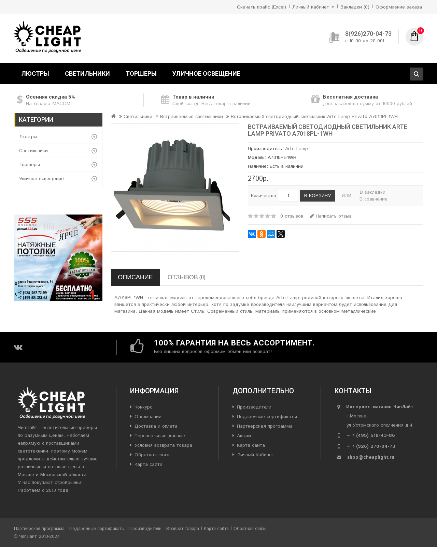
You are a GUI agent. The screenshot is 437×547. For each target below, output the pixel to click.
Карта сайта (149, 464)
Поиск (416, 74)
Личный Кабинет (255, 455)
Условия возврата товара (163, 445)
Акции (244, 435)
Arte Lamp (296, 148)
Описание (135, 277)
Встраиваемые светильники (191, 116)
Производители (254, 407)
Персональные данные (160, 435)
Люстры (35, 73)
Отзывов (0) (187, 277)
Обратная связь (153, 455)
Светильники (87, 73)
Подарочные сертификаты (267, 416)
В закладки (372, 192)
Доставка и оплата (156, 426)
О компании (148, 416)
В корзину (317, 195)
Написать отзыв (331, 216)
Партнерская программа (265, 426)
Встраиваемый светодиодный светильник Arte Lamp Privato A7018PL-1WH (314, 116)
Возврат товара (182, 529)
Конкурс (143, 407)
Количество (263, 195)
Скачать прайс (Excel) (261, 7)
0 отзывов (291, 216)
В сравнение (373, 199)
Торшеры (141, 73)
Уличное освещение (206, 73)
